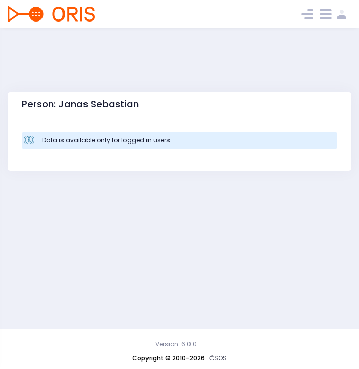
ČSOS (218, 358)
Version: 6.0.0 (176, 344)
